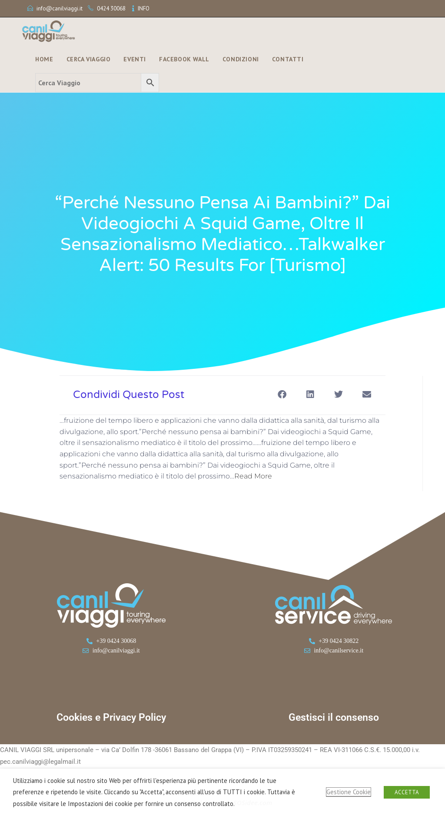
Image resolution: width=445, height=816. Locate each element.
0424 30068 (111, 8)
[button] (282, 394)
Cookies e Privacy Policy (111, 717)
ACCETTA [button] (407, 792)
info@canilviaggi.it (60, 8)
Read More (253, 476)
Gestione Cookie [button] (348, 792)
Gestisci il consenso (334, 717)
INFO (143, 8)
